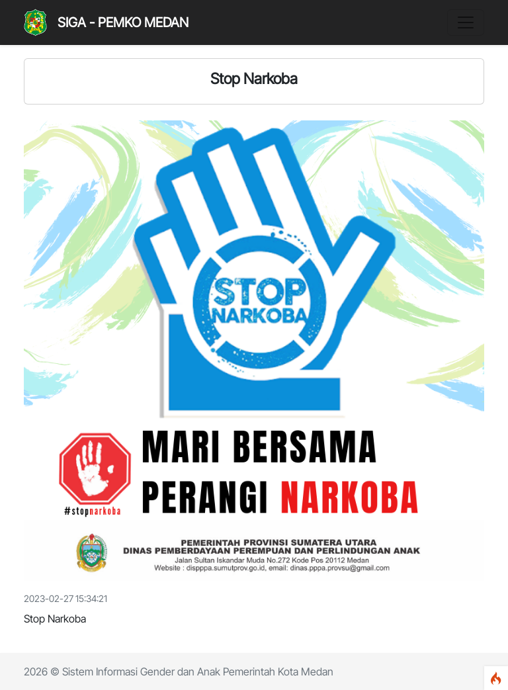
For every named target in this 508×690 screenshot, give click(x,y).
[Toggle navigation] (465, 22)
